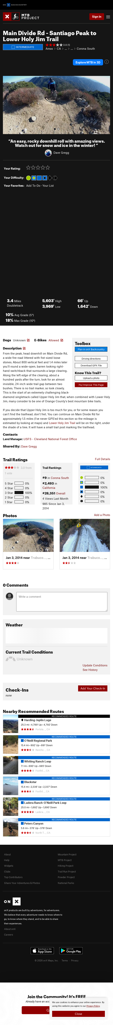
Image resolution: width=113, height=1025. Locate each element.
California (48, 487)
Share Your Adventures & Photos (22, 883)
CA (59, 48)
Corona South (86, 48)
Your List (48, 185)
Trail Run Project (67, 871)
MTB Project (65, 860)
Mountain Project (67, 854)
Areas (49, 48)
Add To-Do (33, 185)
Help (6, 860)
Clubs (7, 871)
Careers (8, 934)
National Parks (66, 883)
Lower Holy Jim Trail (62, 423)
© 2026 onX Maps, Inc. (46, 960)
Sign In (96, 16)
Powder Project (66, 877)
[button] (7, 105)
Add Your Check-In (92, 688)
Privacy (74, 960)
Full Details (102, 459)
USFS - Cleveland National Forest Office (50, 439)
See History (90, 669)
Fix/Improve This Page (91, 384)
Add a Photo (102, 515)
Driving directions (91, 358)
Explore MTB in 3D (88, 62)
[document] (78, 1009)
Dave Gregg (61, 152)
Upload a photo (91, 378)
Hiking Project (65, 865)
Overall (60, 493)
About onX (10, 928)
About (7, 854)
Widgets (8, 865)
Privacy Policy (93, 1006)
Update (95, 665)
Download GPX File (91, 365)
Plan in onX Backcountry (91, 349)
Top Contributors (13, 877)
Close (78, 1013)
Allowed (53, 340)
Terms (65, 960)
